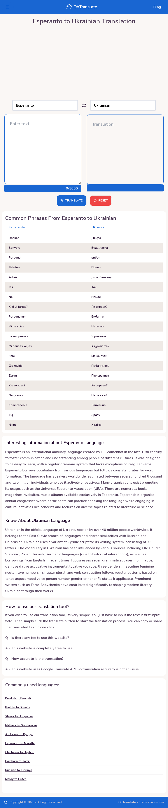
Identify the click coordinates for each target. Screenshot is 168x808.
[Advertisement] (84, 61)
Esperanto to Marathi (20, 743)
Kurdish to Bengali (18, 698)
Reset (101, 200)
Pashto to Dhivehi (17, 707)
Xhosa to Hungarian (19, 716)
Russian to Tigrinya (18, 770)
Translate (71, 200)
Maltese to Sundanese (21, 725)
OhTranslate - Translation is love (141, 802)
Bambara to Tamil (17, 761)
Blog (157, 7)
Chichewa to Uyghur (19, 752)
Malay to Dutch (15, 779)
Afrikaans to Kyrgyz (19, 734)
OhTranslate (81, 6)
